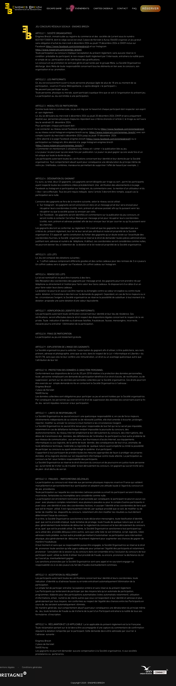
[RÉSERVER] (150, 8)
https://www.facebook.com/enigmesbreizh (67, 46)
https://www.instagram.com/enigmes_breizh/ (58, 50)
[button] (82, 8)
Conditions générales (32, 667)
